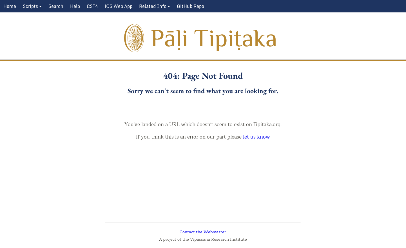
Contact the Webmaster (203, 232)
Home (9, 6)
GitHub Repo (190, 6)
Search (55, 6)
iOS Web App (118, 6)
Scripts (32, 6)
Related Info (154, 6)
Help (75, 6)
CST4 (92, 6)
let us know (256, 137)
